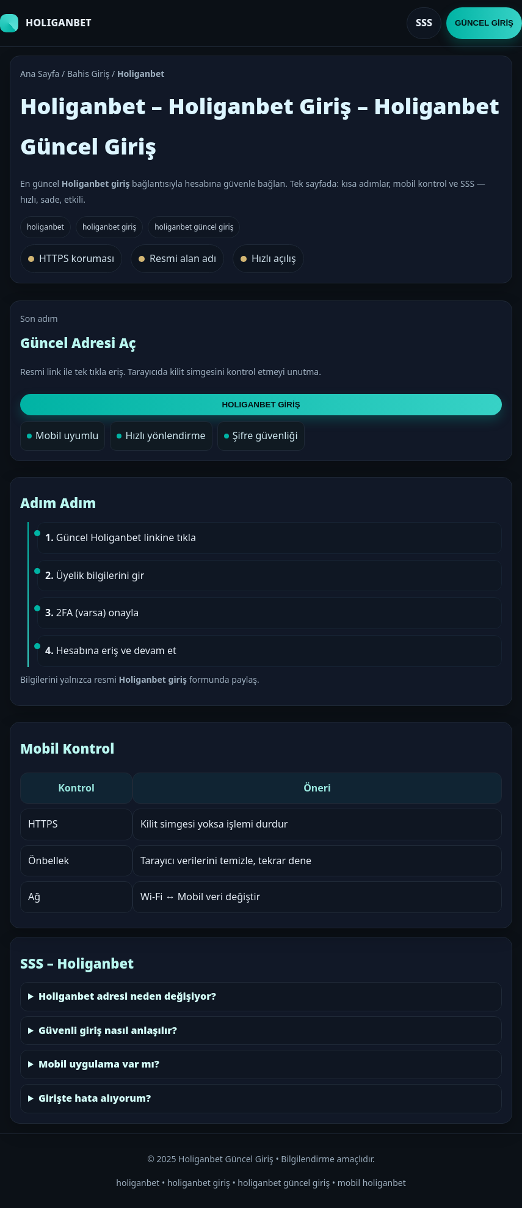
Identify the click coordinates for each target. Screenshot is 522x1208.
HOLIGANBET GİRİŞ (261, 404)
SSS (424, 22)
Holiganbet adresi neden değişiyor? (127, 996)
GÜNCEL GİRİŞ (484, 22)
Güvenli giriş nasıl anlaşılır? (107, 1030)
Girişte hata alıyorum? (94, 1098)
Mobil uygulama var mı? (98, 1064)
